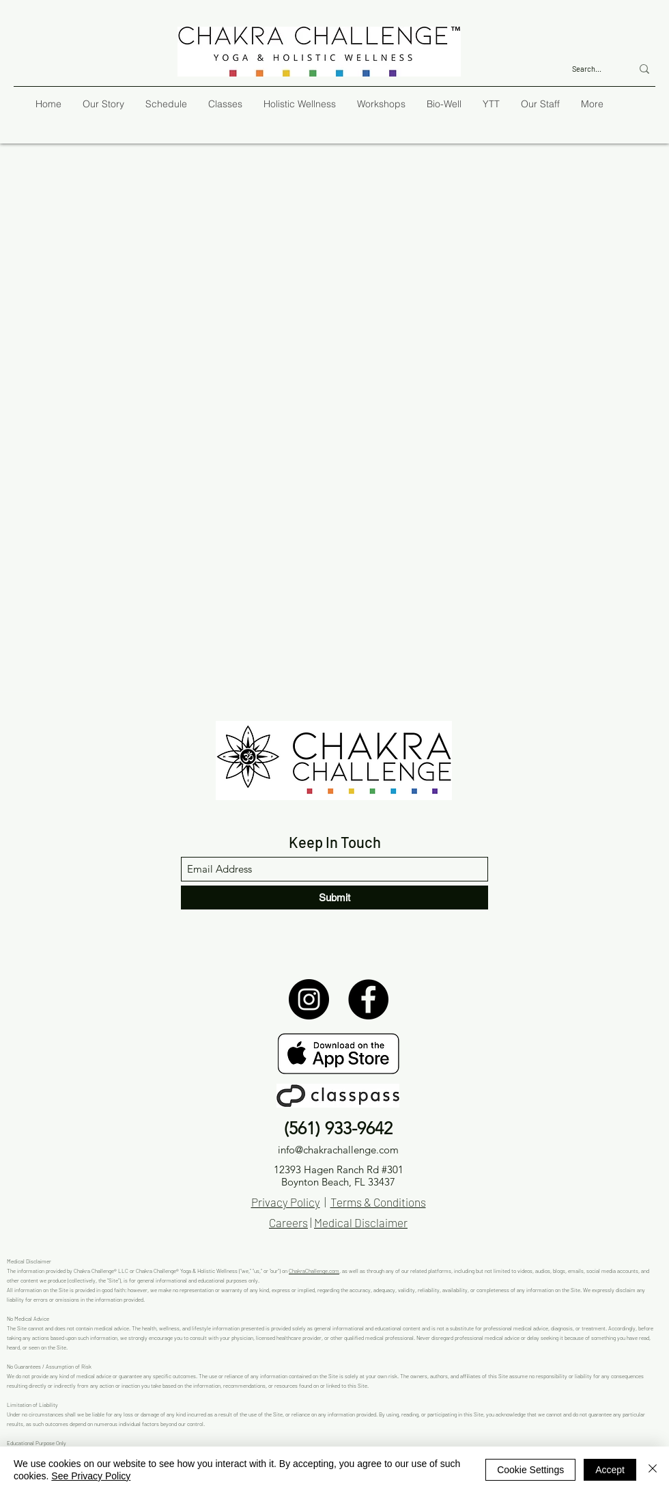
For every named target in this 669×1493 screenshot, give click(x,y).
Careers (288, 1222)
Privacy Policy (285, 1202)
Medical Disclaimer (361, 1222)
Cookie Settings (530, 1469)
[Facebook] (368, 999)
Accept (610, 1469)
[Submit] (334, 897)
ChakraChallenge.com (314, 1271)
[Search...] (591, 68)
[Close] (652, 1469)
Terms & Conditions (378, 1202)
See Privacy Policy (90, 1475)
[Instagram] (309, 999)
